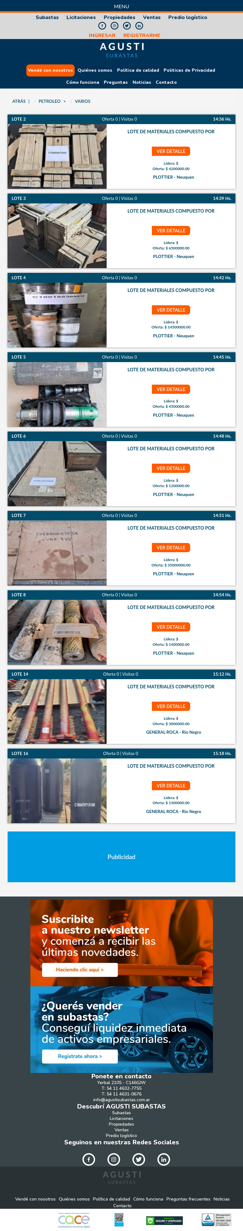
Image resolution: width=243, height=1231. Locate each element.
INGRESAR (102, 35)
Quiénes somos (95, 70)
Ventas (152, 17)
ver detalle (171, 151)
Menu (121, 6)
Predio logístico (187, 17)
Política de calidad (138, 70)
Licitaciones (81, 17)
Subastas (47, 17)
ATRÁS (19, 101)
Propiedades (119, 17)
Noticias (142, 82)
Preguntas (116, 82)
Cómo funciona (82, 82)
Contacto (166, 82)
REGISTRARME (141, 35)
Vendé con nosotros (50, 70)
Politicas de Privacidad (189, 70)
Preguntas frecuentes (188, 1199)
